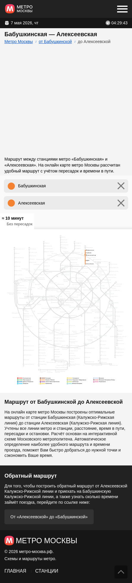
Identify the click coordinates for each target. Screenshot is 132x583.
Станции (46, 571)
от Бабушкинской (55, 41)
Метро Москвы (18, 41)
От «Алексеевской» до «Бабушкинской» (49, 516)
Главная (15, 571)
